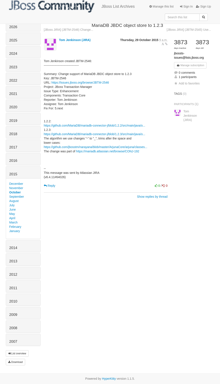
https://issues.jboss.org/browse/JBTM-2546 (80, 82)
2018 (13, 134)
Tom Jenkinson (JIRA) (75, 40)
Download (15, 362)
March (13, 222)
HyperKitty (109, 378)
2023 (13, 67)
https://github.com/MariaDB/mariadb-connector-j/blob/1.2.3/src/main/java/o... (94, 134)
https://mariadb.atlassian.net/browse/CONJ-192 (107, 151)
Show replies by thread (152, 196)
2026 (13, 27)
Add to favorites (187, 83)
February (15, 226)
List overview (17, 353)
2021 (13, 94)
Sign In (186, 6)
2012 (13, 274)
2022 (13, 80)
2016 (13, 161)
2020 (13, 107)
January (14, 231)
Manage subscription (190, 65)
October (15, 192)
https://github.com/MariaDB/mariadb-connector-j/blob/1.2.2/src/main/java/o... (94, 125)
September (16, 196)
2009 (13, 315)
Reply (49, 185)
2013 (13, 261)
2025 (13, 40)
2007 (13, 342)
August (14, 201)
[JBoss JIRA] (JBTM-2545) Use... (189, 29)
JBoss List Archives (72, 6)
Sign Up (203, 6)
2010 (13, 301)
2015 (13, 174)
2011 (13, 288)
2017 (13, 147)
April (12, 218)
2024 (13, 54)
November (16, 188)
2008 (13, 328)
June (12, 209)
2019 (13, 121)
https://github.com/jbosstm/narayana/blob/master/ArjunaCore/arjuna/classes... (95, 147)
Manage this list (161, 6)
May (12, 214)
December (16, 183)
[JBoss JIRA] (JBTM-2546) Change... (68, 29)
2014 (13, 248)
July (12, 205)
